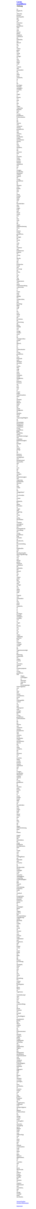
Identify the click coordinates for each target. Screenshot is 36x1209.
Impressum (20, 1206)
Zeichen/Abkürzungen (23, 1203)
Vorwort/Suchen (21, 1201)
